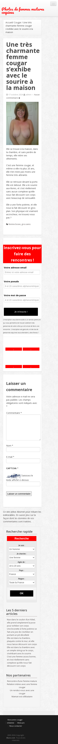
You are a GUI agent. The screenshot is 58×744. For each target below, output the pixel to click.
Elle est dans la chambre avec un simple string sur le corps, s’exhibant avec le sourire (21, 650)
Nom (8, 445)
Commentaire (14, 412)
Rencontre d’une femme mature (22, 681)
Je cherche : (22, 554)
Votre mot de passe (15, 295)
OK (22, 593)
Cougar (17, 22)
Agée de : (22, 562)
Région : (21, 579)
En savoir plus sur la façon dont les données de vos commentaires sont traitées (19, 518)
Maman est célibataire (22, 696)
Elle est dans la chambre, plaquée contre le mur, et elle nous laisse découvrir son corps (22, 641)
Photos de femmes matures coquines (23, 10)
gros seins (25, 224)
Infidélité (10, 723)
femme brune (15, 224)
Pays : (21, 570)
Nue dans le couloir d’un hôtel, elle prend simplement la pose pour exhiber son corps (21, 622)
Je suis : (21, 545)
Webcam (21, 723)
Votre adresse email (15, 267)
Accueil (9, 22)
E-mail (9, 456)
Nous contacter (15, 726)
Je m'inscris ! (21, 311)
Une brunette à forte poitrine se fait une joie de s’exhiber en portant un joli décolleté (22, 631)
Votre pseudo (11, 281)
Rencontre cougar (15, 720)
